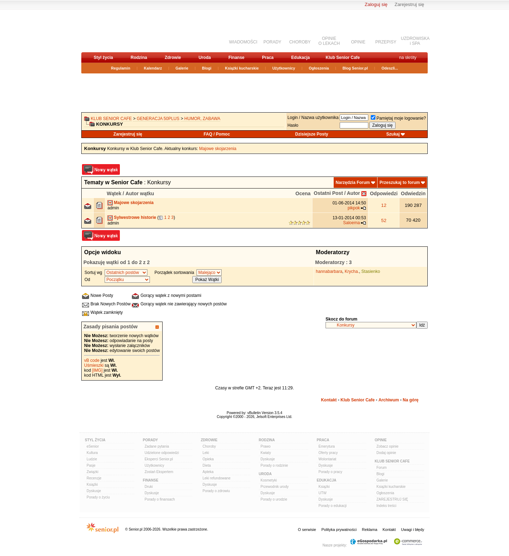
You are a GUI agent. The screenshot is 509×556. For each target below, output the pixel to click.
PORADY (272, 42)
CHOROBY (300, 42)
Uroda (205, 57)
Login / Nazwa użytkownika (313, 117)
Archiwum (389, 399)
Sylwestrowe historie (135, 217)
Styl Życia (95, 440)
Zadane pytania (157, 446)
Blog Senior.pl (355, 68)
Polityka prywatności (339, 529)
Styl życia (103, 57)
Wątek (114, 193)
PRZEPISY (385, 42)
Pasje (91, 465)
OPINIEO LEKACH (329, 41)
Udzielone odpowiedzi (162, 453)
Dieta (207, 465)
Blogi (206, 68)
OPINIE (358, 42)
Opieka (208, 459)
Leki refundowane (216, 478)
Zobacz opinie (387, 446)
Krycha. (352, 271)
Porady (150, 440)
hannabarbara (329, 271)
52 (383, 220)
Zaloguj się (376, 4)
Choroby (209, 446)
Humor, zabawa (203, 118)
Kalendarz (153, 68)
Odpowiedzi (384, 193)
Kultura (92, 453)
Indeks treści (386, 506)
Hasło (292, 125)
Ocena (303, 193)
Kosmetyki (269, 480)
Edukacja (300, 57)
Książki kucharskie (241, 68)
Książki (92, 484)
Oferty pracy (328, 453)
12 (383, 205)
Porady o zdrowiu (216, 491)
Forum (381, 468)
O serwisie (307, 529)
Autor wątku (139, 193)
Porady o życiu (98, 497)
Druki (149, 487)
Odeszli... (389, 68)
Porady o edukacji (332, 506)
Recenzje (94, 478)
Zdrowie (173, 57)
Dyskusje (94, 491)
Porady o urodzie (274, 499)
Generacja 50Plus (158, 118)
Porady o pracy (330, 472)
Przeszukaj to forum (400, 182)
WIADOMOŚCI (243, 42)
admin (113, 207)
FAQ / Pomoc (217, 134)
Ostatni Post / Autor (337, 193)
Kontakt (329, 399)
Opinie (381, 440)
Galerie (182, 68)
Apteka (208, 472)
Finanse (236, 57)
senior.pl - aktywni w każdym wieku (119, 30)
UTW (322, 493)
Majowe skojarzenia (217, 148)
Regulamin (120, 68)
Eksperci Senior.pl (159, 459)
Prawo (265, 446)
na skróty (407, 57)
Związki (92, 472)
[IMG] (97, 370)
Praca (268, 57)
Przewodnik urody (274, 487)
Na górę (411, 399)
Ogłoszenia (319, 68)
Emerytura (326, 446)
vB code (91, 360)
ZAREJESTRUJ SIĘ (392, 499)
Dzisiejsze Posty (311, 134)
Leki (206, 453)
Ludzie (92, 459)
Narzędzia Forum (353, 182)
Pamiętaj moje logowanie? (398, 118)
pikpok (353, 207)
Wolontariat (327, 459)
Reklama (369, 529)
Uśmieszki (94, 365)
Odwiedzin (413, 193)
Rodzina (138, 57)
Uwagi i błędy (412, 529)
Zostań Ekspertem (159, 472)
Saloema (351, 222)
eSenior (93, 446)
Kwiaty (266, 453)
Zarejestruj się (409, 4)
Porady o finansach (160, 499)
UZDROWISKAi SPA (415, 41)
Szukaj (393, 134)
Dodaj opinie (386, 453)
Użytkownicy (283, 68)
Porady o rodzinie (274, 465)
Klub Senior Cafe (343, 57)
